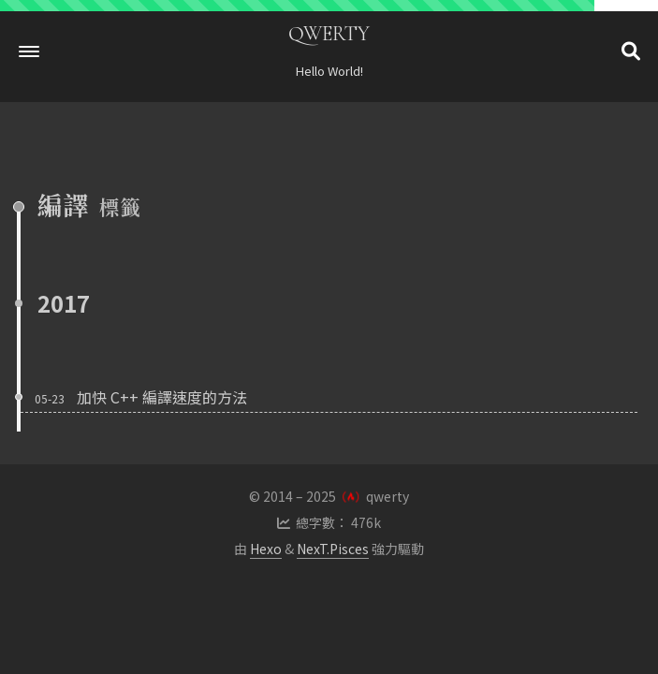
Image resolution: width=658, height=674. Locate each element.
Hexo (266, 548)
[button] (29, 51)
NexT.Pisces (333, 548)
